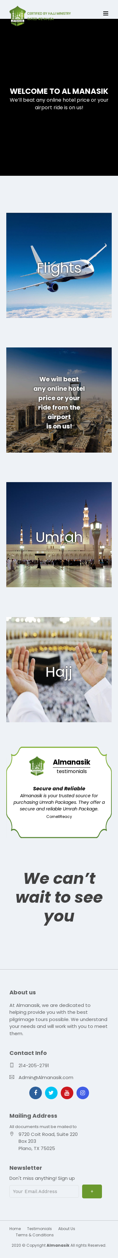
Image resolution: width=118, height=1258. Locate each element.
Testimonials (39, 1228)
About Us (66, 1228)
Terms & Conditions (35, 1235)
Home (15, 1228)
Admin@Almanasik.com (46, 1077)
